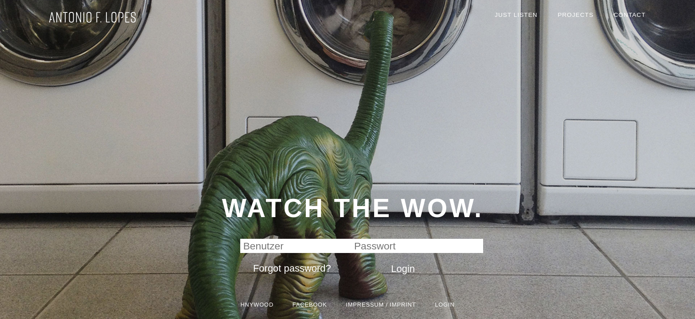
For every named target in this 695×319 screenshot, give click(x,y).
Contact (626, 18)
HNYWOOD (236, 301)
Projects (563, 18)
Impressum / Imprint (389, 301)
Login (467, 301)
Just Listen (492, 18)
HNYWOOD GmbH (102, 30)
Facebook (301, 301)
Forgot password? (279, 257)
